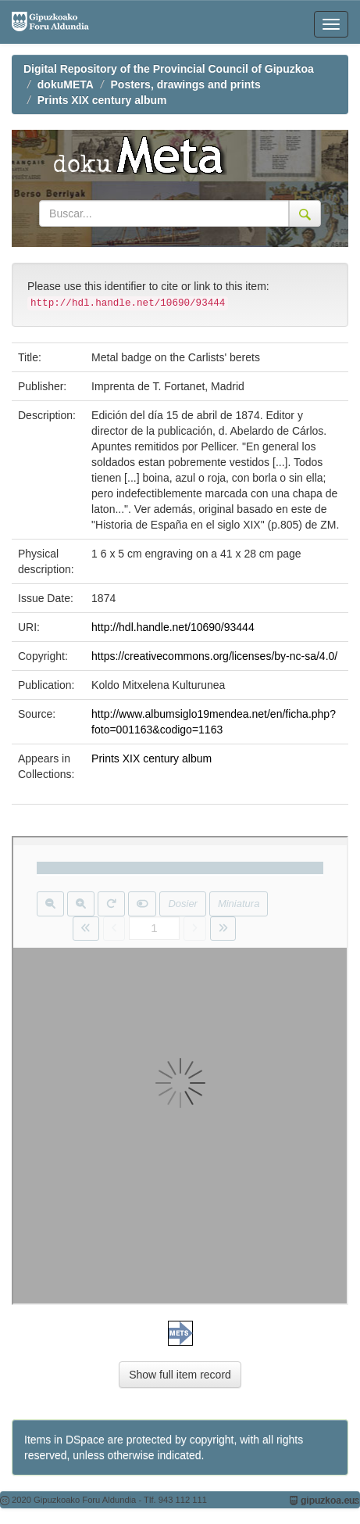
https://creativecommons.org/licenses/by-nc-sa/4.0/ (214, 656)
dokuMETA (65, 84)
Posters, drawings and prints (186, 84)
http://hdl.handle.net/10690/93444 (173, 627)
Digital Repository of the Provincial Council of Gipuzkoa (168, 69)
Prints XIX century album (102, 100)
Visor (180, 1070)
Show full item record (180, 1374)
